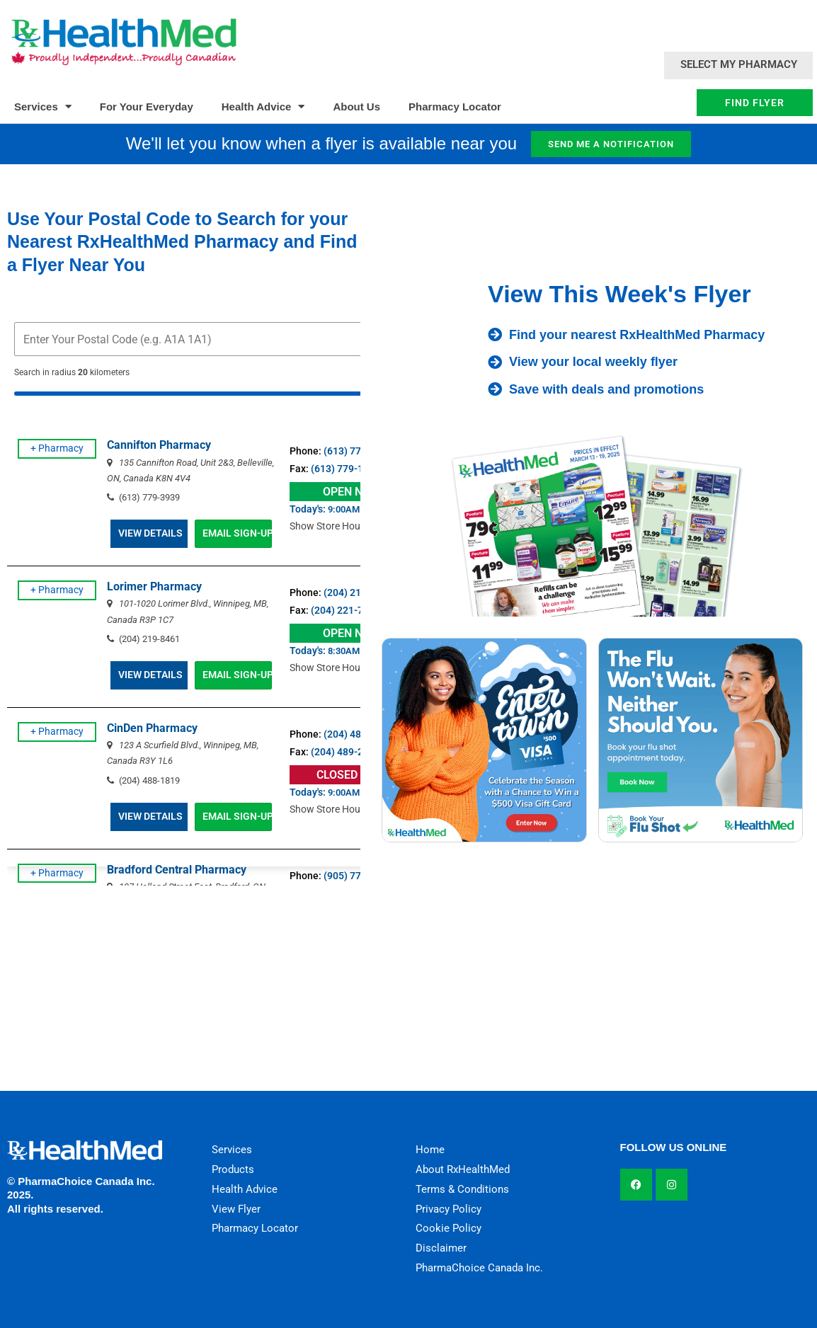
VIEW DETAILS (162, 533)
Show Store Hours (355, 526)
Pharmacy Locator (454, 107)
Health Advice (263, 106)
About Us (356, 107)
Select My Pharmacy (738, 64)
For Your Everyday (146, 107)
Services (43, 106)
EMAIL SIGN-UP (255, 533)
